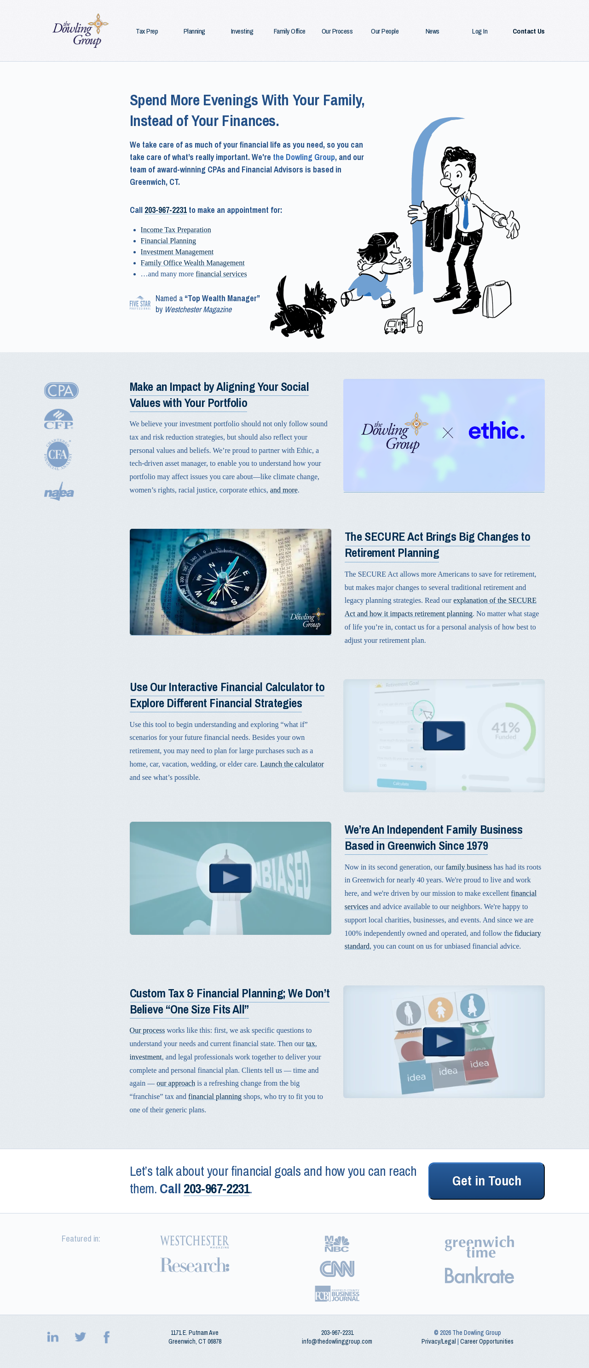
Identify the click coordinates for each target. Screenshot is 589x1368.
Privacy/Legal (439, 1341)
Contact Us (529, 31)
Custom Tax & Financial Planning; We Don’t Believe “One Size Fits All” (230, 1001)
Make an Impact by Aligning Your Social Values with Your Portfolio (219, 395)
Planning (194, 31)
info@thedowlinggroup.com (337, 1341)
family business (469, 867)
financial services (221, 274)
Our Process (337, 31)
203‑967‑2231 (337, 1333)
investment (146, 1057)
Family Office (290, 31)
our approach (175, 1083)
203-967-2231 (165, 210)
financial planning (215, 1096)
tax (310, 1043)
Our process (147, 1030)
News (432, 31)
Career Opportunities (487, 1341)
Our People (384, 31)
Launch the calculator (292, 764)
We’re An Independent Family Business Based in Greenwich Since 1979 (434, 838)
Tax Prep (147, 31)
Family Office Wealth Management (193, 263)
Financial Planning (168, 241)
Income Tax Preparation (176, 230)
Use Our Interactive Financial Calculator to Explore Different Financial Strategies (227, 695)
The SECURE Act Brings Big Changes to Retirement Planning (438, 545)
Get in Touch (486, 1180)
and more (284, 490)
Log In (479, 31)
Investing (242, 31)
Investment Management (177, 252)
